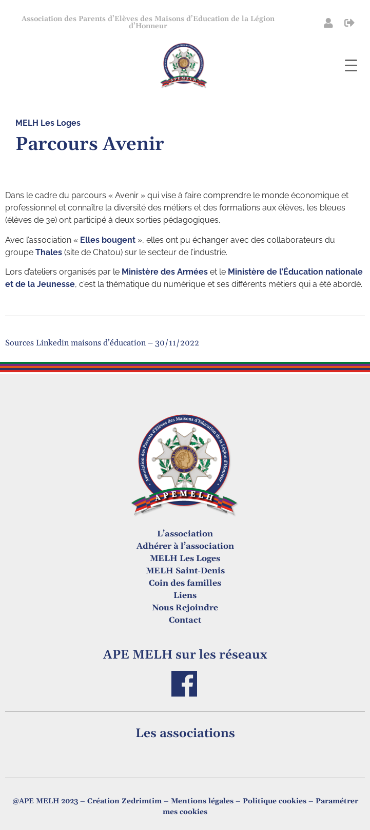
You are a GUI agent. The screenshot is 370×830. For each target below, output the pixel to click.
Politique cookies (274, 801)
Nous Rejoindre (185, 608)
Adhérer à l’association (185, 546)
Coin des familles (185, 583)
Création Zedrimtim (124, 801)
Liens (185, 595)
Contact (185, 620)
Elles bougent (107, 240)
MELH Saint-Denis (185, 571)
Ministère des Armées (165, 272)
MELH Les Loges (48, 123)
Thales (48, 252)
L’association (185, 534)
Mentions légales (202, 801)
